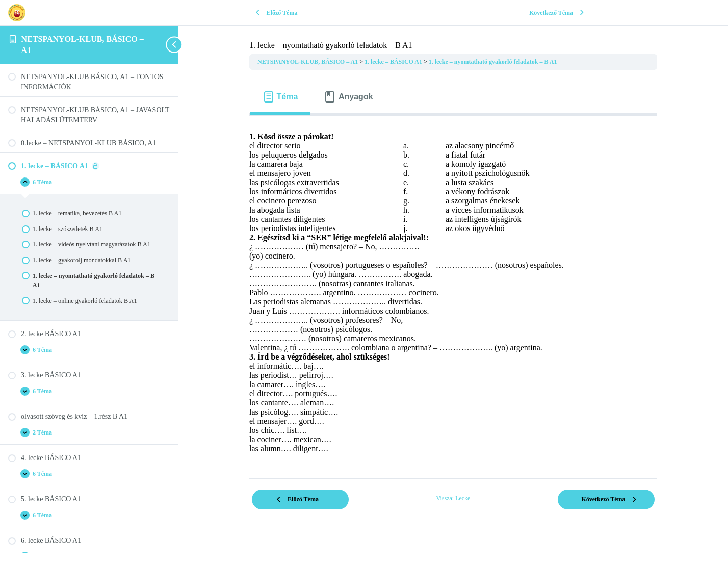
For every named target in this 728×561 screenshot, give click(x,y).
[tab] (280, 97)
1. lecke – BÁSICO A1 (394, 61)
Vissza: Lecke (453, 498)
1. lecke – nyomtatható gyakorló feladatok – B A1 (493, 61)
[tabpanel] (453, 293)
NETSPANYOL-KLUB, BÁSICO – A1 (308, 61)
